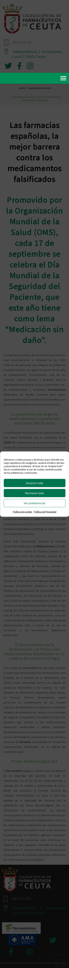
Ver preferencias (34, 503)
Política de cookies (22, 511)
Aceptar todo (34, 483)
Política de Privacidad (45, 511)
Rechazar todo (34, 493)
